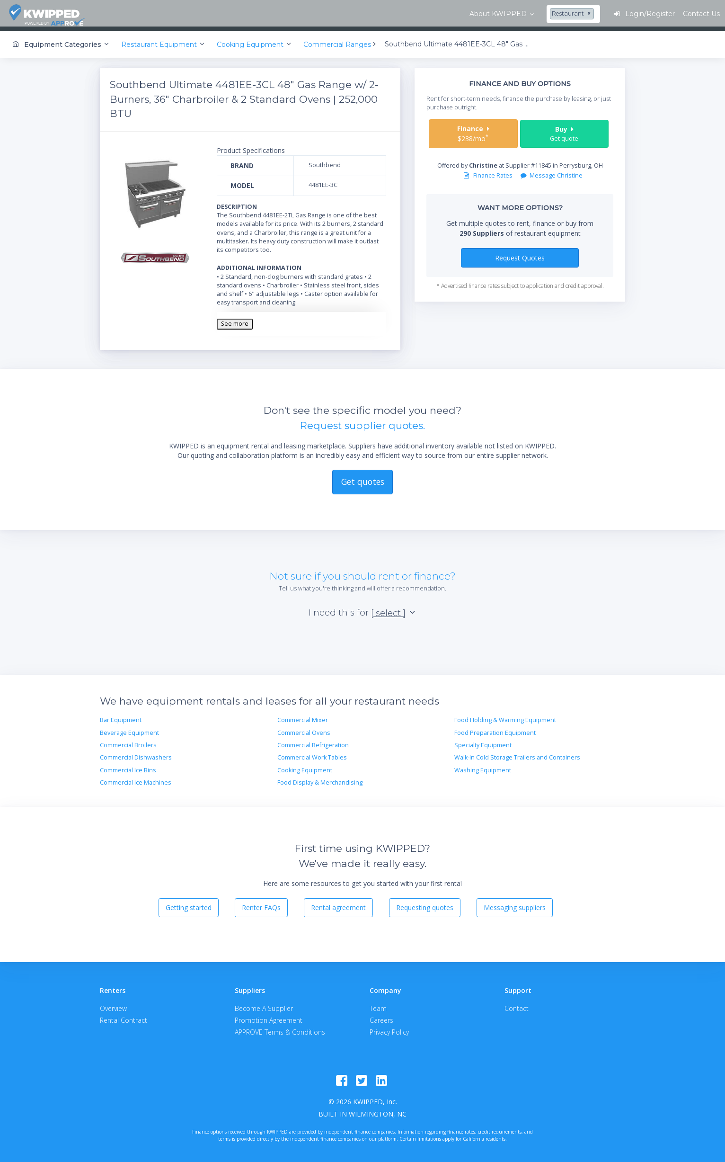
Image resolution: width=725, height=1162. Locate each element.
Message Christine (552, 172)
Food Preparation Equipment (495, 729)
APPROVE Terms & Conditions (280, 1028)
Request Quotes (520, 253)
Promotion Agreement (268, 1016)
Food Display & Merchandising (319, 779)
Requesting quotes (424, 903)
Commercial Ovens (303, 729)
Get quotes (362, 477)
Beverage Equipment (129, 729)
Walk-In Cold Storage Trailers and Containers (517, 754)
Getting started (189, 903)
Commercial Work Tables (312, 754)
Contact (516, 1004)
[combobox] (221, 14)
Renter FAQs (261, 903)
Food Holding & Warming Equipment (505, 716)
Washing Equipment (482, 766)
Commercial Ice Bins (128, 766)
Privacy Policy (389, 1028)
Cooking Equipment (304, 766)
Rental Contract (123, 1016)
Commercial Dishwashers (136, 754)
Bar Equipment (120, 716)
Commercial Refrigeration (313, 741)
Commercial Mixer (302, 716)
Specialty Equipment (483, 741)
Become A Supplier (264, 1004)
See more (234, 320)
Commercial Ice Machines (135, 779)
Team (378, 1004)
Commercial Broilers (128, 741)
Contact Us (687, 13)
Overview (113, 1004)
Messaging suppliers (515, 903)
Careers (381, 1016)
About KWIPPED (146, 13)
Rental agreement (338, 903)
